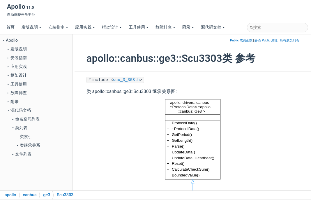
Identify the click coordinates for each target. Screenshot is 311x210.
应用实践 (85, 27)
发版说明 (31, 27)
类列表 (21, 127)
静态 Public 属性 (266, 40)
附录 (188, 27)
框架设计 (112, 27)
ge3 (46, 194)
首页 (10, 27)
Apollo (12, 40)
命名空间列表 (27, 119)
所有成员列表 (289, 40)
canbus (30, 194)
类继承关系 (30, 145)
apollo (10, 194)
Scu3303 (65, 194)
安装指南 (58, 27)
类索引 (26, 136)
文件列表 (23, 154)
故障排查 (165, 27)
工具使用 (139, 27)
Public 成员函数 (241, 40)
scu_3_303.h (126, 80)
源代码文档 (213, 27)
